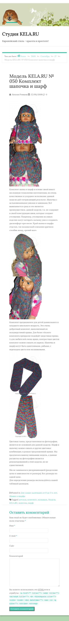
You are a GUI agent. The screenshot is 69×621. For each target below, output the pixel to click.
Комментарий (16, 556)
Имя (12, 525)
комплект (32, 499)
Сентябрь (45, 56)
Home (23, 56)
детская (22, 499)
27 (55, 56)
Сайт (11, 546)
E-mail (13, 536)
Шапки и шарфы (17, 496)
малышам (42, 499)
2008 (33, 56)
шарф (30, 503)
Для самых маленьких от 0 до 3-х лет (39, 493)
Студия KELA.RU (20, 34)
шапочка (23, 503)
